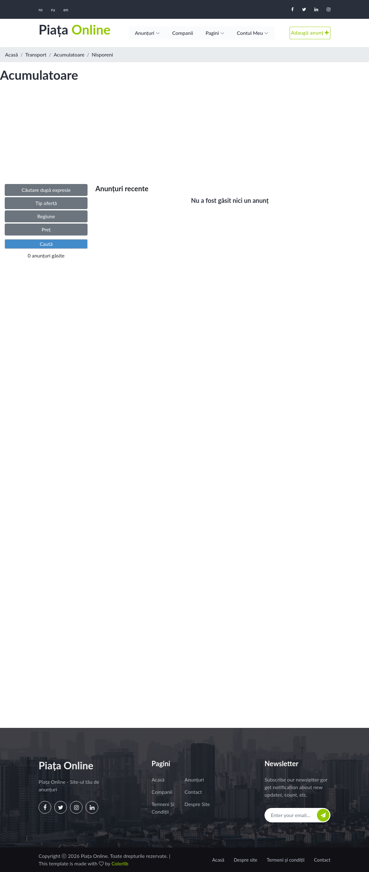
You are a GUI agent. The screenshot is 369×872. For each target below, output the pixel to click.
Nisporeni (102, 54)
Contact (193, 792)
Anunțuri (144, 33)
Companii (182, 33)
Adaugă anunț (310, 32)
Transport (35, 54)
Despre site (197, 804)
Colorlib (120, 863)
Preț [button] (46, 229)
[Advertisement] (184, 139)
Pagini (212, 33)
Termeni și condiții (163, 808)
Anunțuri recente (121, 188)
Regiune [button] (46, 216)
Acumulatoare (69, 54)
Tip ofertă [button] (46, 203)
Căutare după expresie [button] (46, 190)
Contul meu (250, 33)
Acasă (11, 54)
